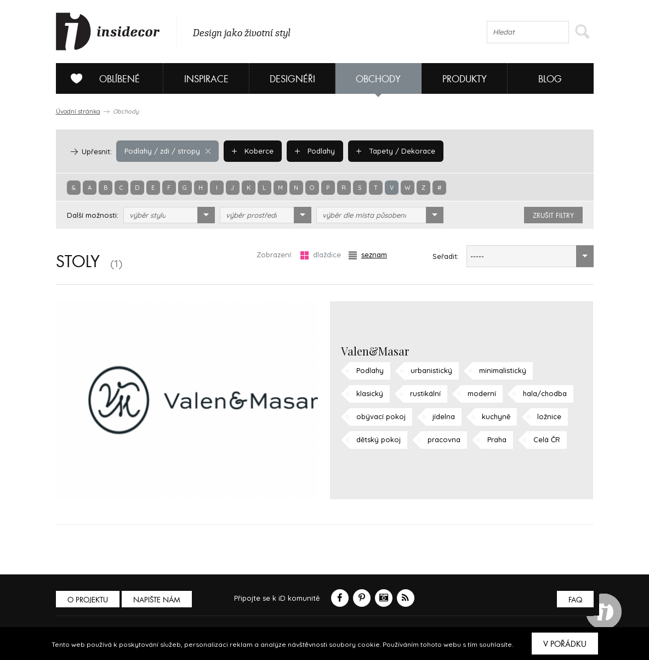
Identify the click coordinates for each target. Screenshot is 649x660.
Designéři (292, 79)
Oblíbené (101, 78)
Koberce (253, 150)
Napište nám (156, 600)
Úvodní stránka (78, 111)
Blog (550, 79)
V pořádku (565, 644)
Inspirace (206, 79)
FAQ (575, 600)
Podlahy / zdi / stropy (167, 150)
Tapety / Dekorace (395, 150)
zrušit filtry (553, 215)
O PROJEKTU (87, 600)
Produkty (464, 79)
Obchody (378, 79)
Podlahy (315, 150)
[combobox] (169, 215)
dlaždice (320, 255)
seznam (368, 255)
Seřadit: (445, 256)
